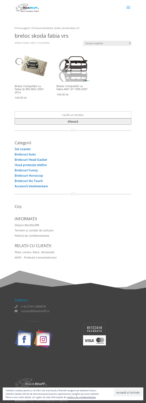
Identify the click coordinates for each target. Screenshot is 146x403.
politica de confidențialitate (81, 397)
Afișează (73, 121)
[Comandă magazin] (107, 43)
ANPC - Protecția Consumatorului (36, 257)
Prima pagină (22, 28)
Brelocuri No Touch (29, 181)
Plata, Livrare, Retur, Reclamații (35, 252)
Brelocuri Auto (25, 154)
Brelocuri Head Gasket (31, 160)
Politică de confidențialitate (32, 235)
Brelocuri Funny (26, 170)
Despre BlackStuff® (27, 225)
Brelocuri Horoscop (29, 175)
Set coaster (23, 149)
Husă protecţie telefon (31, 165)
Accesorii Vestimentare (31, 186)
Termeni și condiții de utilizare (34, 230)
